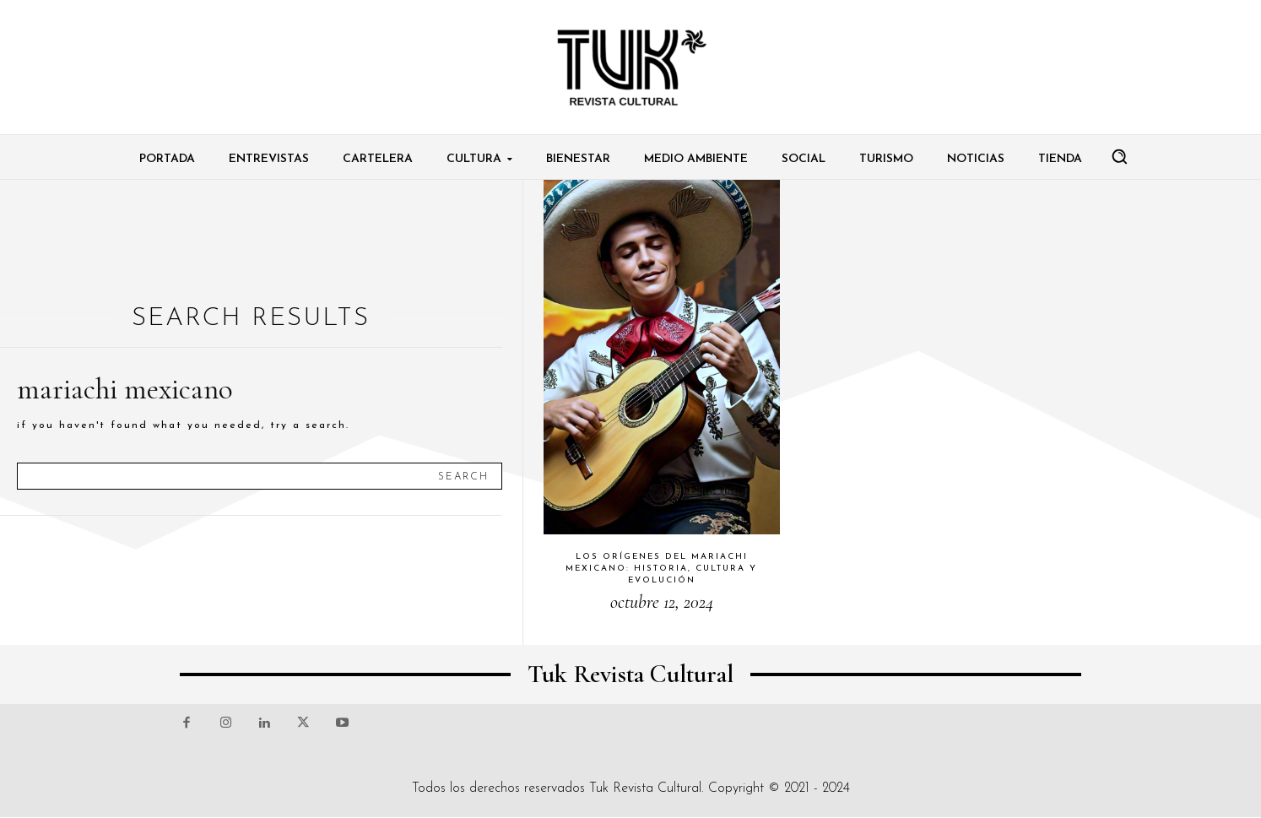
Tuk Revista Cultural (645, 788)
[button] (1119, 156)
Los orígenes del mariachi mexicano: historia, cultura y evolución (661, 568)
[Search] (463, 476)
